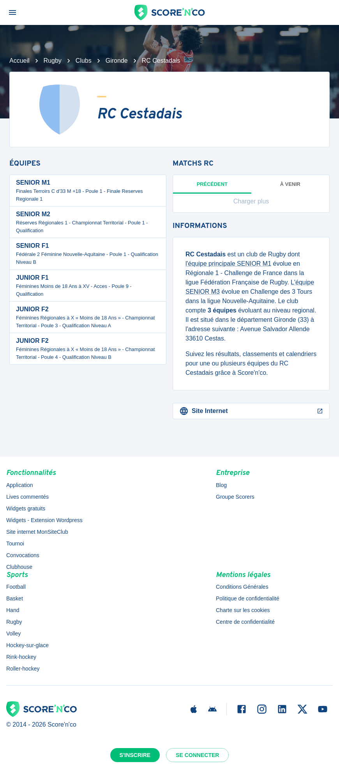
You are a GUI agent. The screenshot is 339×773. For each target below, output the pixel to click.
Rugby (53, 60)
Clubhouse (19, 567)
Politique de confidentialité (247, 598)
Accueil (19, 60)
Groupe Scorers (235, 497)
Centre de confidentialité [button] (245, 622)
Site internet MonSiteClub (37, 532)
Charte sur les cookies (243, 610)
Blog (221, 485)
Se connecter (197, 755)
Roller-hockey (23, 668)
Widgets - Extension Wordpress (44, 520)
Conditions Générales (242, 587)
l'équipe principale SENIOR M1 (228, 263)
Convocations (22, 555)
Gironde (117, 60)
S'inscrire (135, 755)
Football (16, 587)
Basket (14, 598)
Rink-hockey (21, 657)
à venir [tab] (290, 184)
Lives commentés (27, 497)
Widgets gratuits (25, 508)
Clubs (84, 60)
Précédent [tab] (212, 187)
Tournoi (15, 543)
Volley (13, 633)
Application (19, 485)
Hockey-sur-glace (27, 645)
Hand (12, 610)
